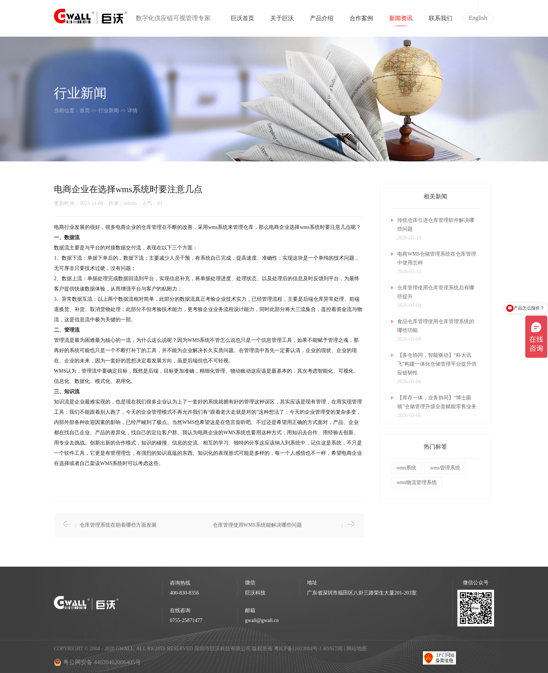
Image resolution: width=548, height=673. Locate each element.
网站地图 (356, 648)
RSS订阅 (333, 648)
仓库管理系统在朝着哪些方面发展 (118, 525)
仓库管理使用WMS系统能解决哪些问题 (257, 525)
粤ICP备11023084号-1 (298, 648)
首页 (85, 110)
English (478, 18)
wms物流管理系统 (417, 482)
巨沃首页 (242, 20)
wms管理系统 (445, 468)
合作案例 (361, 20)
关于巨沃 (282, 20)
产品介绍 (321, 20)
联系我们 (440, 20)
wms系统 (406, 468)
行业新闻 (108, 110)
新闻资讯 (401, 20)
